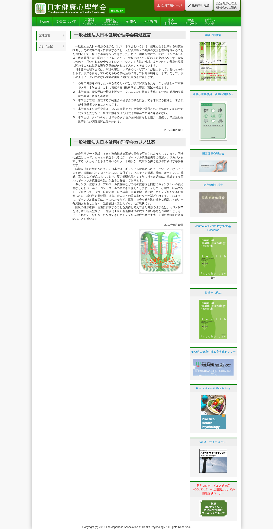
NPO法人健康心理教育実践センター (213, 351)
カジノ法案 (52, 46)
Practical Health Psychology (213, 388)
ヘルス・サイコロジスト (213, 442)
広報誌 (89, 21)
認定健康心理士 (213, 184)
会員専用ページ (169, 5)
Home (44, 21)
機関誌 (110, 21)
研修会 (131, 21)
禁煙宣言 (52, 35)
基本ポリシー (170, 21)
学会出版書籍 (213, 35)
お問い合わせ (210, 21)
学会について (66, 21)
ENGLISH (117, 10)
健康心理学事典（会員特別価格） (213, 94)
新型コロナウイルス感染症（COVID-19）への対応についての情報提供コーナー (213, 489)
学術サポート (191, 21)
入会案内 (150, 21)
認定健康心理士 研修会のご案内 (226, 5)
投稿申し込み (199, 5)
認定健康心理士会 (213, 153)
